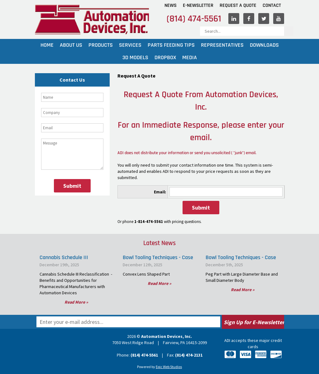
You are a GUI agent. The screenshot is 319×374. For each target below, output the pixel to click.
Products (100, 45)
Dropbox (165, 57)
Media (189, 57)
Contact (272, 5)
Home (47, 45)
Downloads (264, 45)
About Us (71, 45)
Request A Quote (238, 5)
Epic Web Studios (169, 366)
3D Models (135, 57)
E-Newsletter (198, 5)
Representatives (222, 45)
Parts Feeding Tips (171, 45)
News (170, 5)
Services (130, 45)
